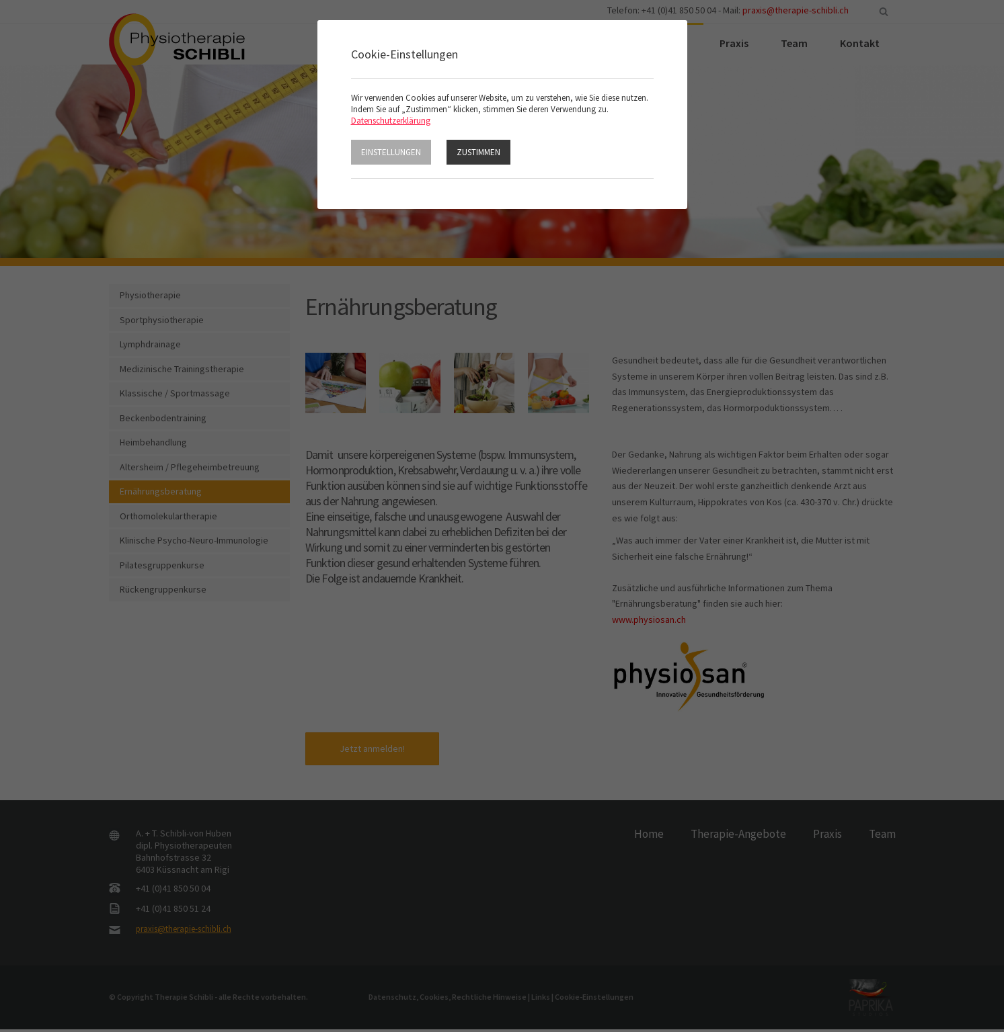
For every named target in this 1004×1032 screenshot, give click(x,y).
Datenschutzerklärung (390, 120)
